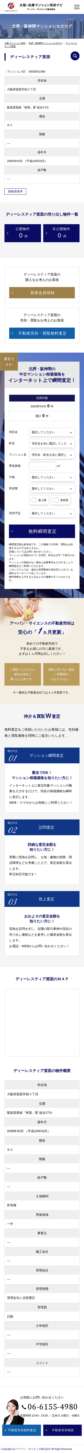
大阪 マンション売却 (14, 43)
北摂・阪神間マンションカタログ (45, 43)
